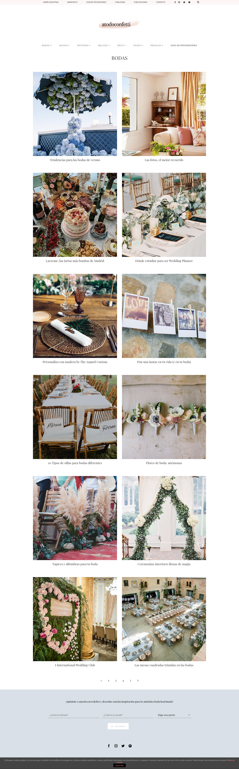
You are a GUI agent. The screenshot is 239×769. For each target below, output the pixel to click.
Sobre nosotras (51, 2)
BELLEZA (104, 45)
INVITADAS (84, 45)
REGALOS (156, 45)
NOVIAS (64, 45)
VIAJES (138, 45)
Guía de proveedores (96, 2)
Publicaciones (140, 2)
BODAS (47, 45)
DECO (121, 45)
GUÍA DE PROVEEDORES (184, 45)
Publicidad (120, 2)
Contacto (160, 2)
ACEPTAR (119, 766)
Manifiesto (72, 2)
